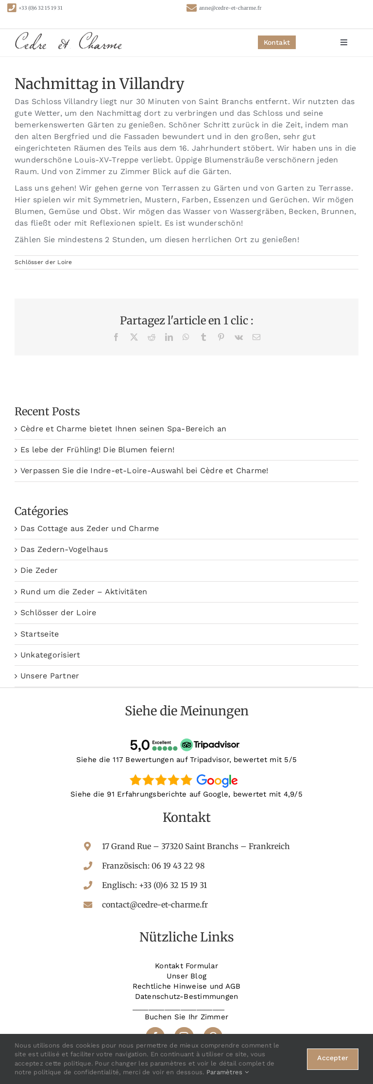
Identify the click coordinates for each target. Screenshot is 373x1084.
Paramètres (227, 1072)
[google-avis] (186, 773)
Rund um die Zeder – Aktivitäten (83, 591)
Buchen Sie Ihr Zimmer (186, 1017)
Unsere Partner (49, 675)
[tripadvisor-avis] (186, 738)
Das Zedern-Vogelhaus (64, 549)
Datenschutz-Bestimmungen (186, 996)
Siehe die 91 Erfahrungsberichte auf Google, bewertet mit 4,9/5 (186, 794)
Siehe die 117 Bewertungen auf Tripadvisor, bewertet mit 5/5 (186, 759)
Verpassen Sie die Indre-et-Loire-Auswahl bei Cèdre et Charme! (144, 470)
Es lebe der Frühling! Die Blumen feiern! (97, 449)
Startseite (39, 634)
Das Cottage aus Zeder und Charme (89, 528)
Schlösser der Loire (43, 262)
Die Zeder (39, 570)
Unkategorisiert (50, 654)
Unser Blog (186, 976)
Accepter (332, 1058)
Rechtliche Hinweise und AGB (186, 986)
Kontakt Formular (186, 965)
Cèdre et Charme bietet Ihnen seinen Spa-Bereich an (123, 428)
